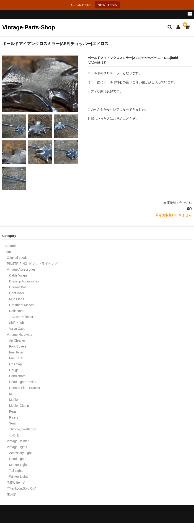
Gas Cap (15, 364)
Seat (12, 423)
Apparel (10, 246)
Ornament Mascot (21, 305)
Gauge (14, 370)
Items (8, 252)
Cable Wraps (18, 275)
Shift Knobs (17, 323)
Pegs (12, 411)
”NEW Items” (16, 482)
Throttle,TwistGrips (22, 429)
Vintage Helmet (17, 441)
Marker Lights (18, 465)
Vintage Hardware (19, 334)
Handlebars (17, 376)
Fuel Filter (16, 352)
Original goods (17, 257)
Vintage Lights (17, 447)
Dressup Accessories (24, 281)
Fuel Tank (16, 358)
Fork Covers (17, 346)
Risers (13, 417)
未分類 (11, 494)
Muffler (14, 399)
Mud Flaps (16, 299)
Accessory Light (20, 453)
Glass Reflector (22, 317)
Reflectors (16, 311)
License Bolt (17, 287)
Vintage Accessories (21, 269)
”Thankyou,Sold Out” (21, 488)
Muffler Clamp (19, 405)
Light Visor (16, 293)
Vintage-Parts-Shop (28, 27)
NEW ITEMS (107, 5)
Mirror (13, 394)
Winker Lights (18, 476)
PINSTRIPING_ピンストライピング (32, 263)
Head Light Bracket (22, 382)
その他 (14, 435)
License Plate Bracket (24, 388)
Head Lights (17, 459)
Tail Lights (16, 470)
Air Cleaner (17, 340)
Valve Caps (17, 328)
